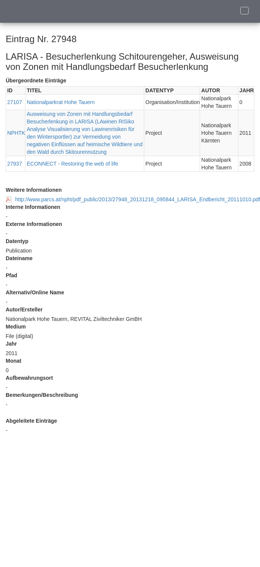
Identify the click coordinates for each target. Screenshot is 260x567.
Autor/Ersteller (24, 309)
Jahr (11, 344)
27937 (14, 164)
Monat (13, 361)
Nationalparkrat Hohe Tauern (61, 102)
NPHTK (16, 133)
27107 (14, 102)
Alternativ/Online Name (35, 292)
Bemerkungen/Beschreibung (42, 395)
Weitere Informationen (34, 190)
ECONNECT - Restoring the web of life (72, 164)
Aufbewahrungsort (29, 378)
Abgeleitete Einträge (31, 421)
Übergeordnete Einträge (36, 80)
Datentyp (17, 241)
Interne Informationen (33, 207)
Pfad (11, 275)
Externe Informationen (34, 224)
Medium (16, 327)
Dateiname (19, 258)
